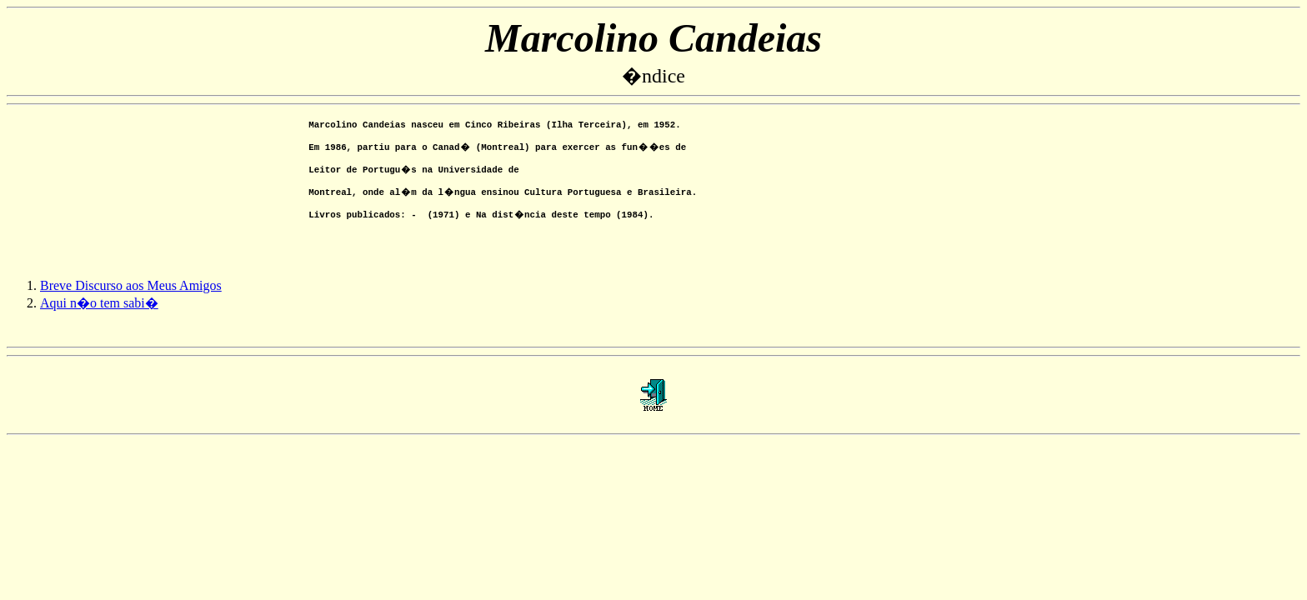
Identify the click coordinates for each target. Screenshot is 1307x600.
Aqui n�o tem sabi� (99, 315)
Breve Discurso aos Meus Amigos (131, 298)
